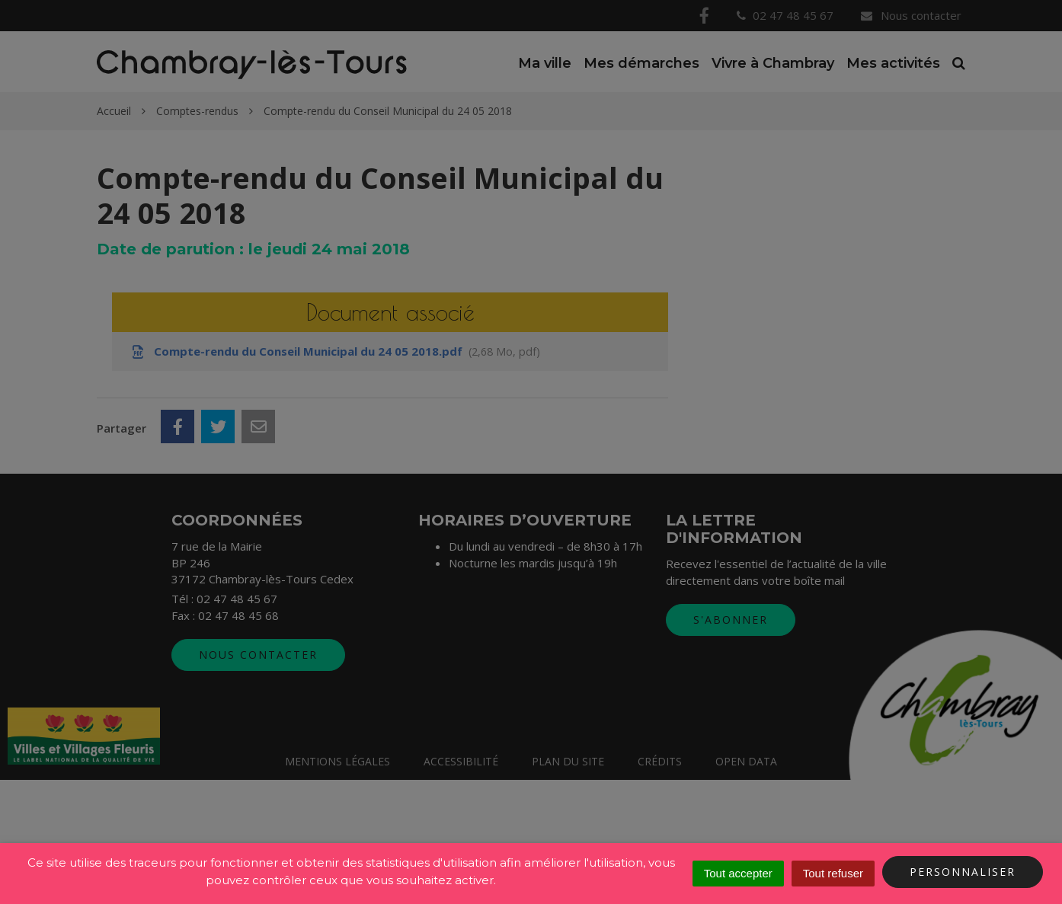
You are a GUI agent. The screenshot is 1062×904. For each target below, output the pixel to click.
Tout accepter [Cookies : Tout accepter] (738, 873)
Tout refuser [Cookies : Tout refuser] (833, 873)
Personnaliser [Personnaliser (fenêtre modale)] (963, 871)
